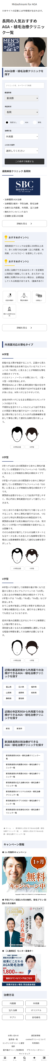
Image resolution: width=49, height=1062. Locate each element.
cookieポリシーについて (36, 1039)
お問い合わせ (13, 1035)
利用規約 (35, 1043)
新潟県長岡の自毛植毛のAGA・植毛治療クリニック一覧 (23, 811)
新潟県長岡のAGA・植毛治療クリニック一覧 (23, 757)
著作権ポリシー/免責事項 (13, 1050)
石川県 (21, 687)
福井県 (34, 687)
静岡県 (8, 698)
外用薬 (36, 1003)
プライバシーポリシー (36, 1050)
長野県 (21, 692)
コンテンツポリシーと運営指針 (13, 1045)
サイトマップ (24, 1053)
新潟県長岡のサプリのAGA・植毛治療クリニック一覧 (23, 802)
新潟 (8, 728)
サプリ (13, 1017)
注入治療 (13, 1010)
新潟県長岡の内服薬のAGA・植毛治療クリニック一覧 (23, 766)
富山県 (8, 687)
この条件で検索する (24, 161)
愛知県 (21, 698)
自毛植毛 (36, 1017)
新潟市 (19, 728)
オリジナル (36, 1010)
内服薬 (13, 1003)
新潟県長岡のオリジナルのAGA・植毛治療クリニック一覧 (23, 793)
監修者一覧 (13, 1039)
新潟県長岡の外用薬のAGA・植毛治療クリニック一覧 (23, 775)
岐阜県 (34, 692)
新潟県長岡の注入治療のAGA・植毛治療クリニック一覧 (23, 784)
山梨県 (8, 692)
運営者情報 (35, 1035)
